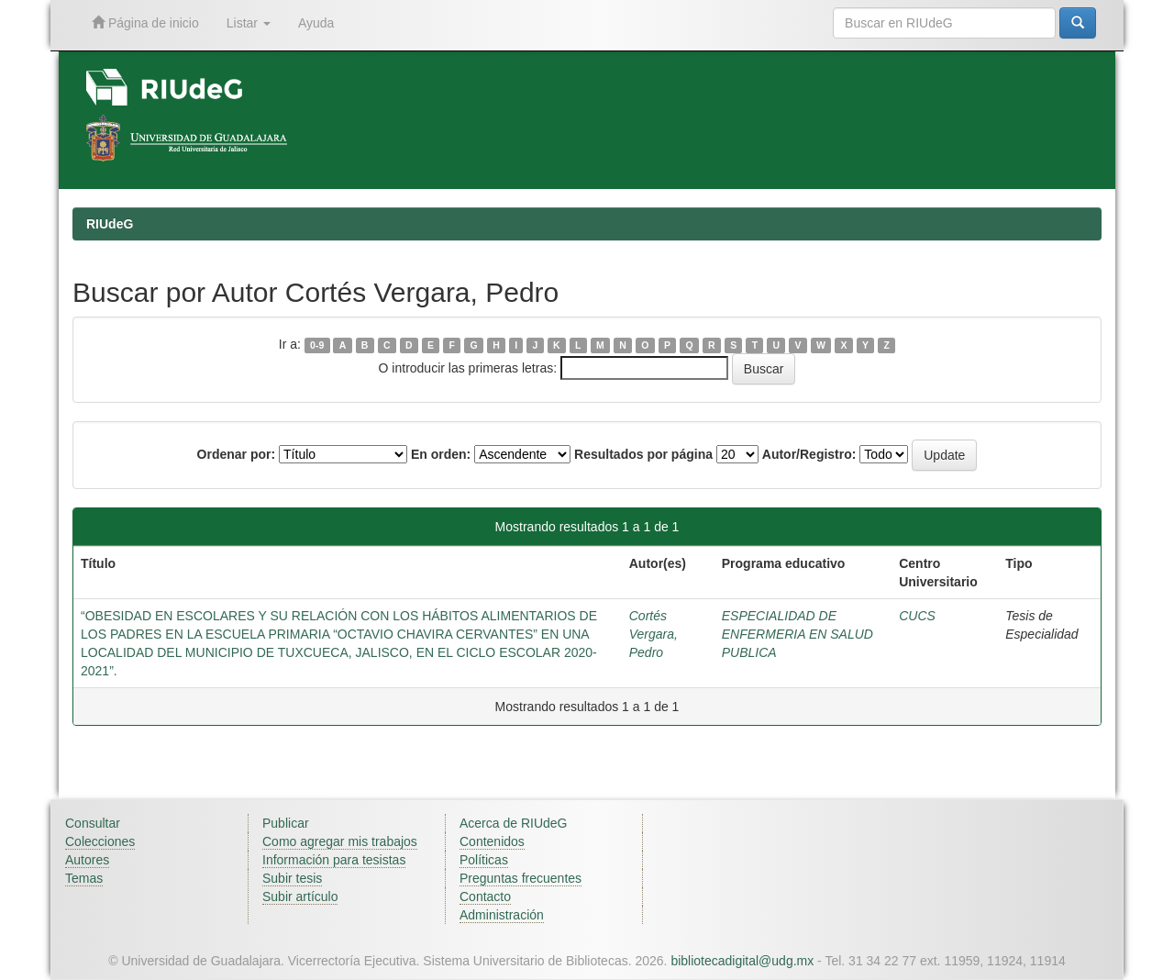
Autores (87, 859)
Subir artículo (300, 896)
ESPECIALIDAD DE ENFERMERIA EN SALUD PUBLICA (797, 634)
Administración (502, 915)
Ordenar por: (236, 454)
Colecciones (100, 841)
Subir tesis (292, 878)
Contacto (485, 896)
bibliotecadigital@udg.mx (742, 960)
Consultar (92, 823)
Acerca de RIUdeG (514, 823)
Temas (84, 878)
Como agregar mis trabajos (339, 841)
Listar (249, 23)
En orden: (441, 454)
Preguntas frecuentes (520, 878)
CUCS (917, 615)
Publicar (285, 823)
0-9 (317, 345)
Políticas (484, 859)
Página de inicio (145, 22)
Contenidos (492, 841)
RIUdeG (109, 224)
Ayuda (316, 23)
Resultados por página (643, 454)
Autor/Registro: (809, 454)
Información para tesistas (333, 859)
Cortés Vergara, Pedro (653, 634)
